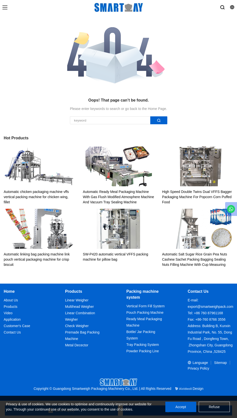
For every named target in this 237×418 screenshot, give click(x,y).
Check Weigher (76, 326)
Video (8, 313)
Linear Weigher (76, 300)
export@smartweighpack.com (210, 307)
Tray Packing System (142, 345)
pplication (13, 319)
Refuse (214, 407)
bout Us (12, 300)
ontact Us (13, 332)
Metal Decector (76, 345)
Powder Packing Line (142, 351)
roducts (11, 307)
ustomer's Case (18, 326)
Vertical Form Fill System (145, 306)
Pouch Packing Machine (144, 312)
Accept (180, 407)
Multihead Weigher (79, 307)
